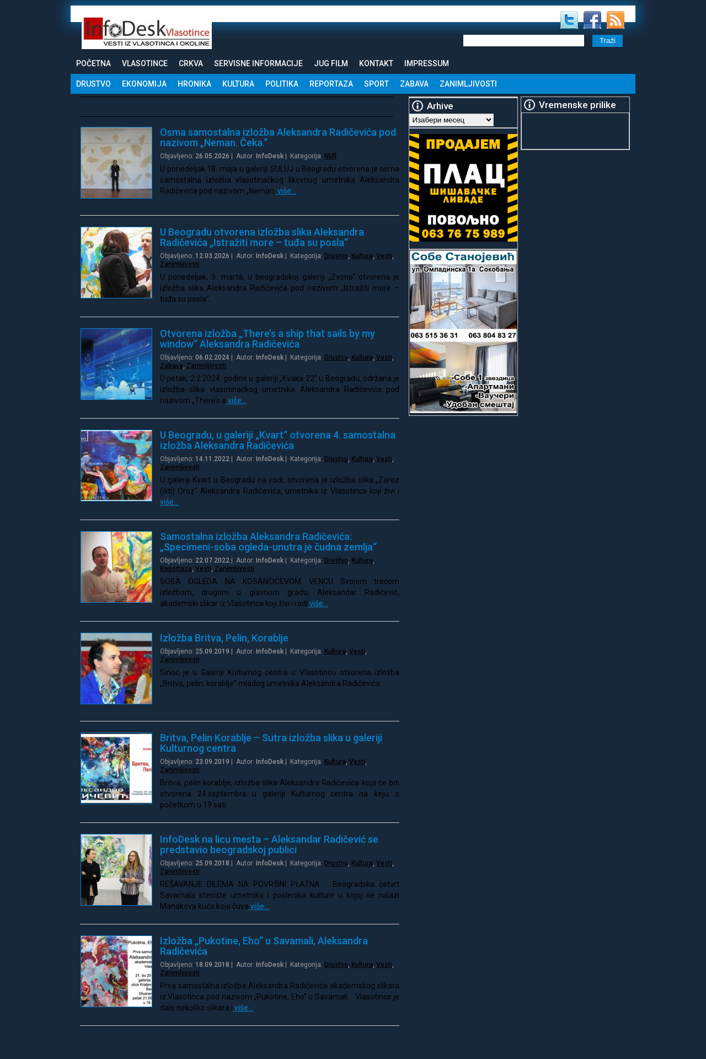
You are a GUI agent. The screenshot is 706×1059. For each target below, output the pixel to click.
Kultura (238, 83)
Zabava (414, 83)
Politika (281, 83)
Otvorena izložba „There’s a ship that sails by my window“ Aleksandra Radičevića (267, 339)
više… (286, 190)
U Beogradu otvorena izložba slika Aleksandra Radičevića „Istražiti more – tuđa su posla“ (262, 237)
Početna (93, 63)
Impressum (426, 63)
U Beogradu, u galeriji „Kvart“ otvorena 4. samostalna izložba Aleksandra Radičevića (277, 440)
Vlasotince (145, 63)
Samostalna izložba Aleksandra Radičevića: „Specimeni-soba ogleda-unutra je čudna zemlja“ (268, 542)
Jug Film (331, 63)
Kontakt (376, 63)
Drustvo (93, 83)
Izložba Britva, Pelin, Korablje (224, 638)
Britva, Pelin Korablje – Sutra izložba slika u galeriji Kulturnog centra (271, 743)
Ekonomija (144, 83)
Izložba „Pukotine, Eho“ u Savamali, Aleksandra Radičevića (264, 946)
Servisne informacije (258, 63)
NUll (330, 156)
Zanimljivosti (468, 83)
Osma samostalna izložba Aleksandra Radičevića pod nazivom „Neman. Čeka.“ (278, 137)
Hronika (194, 83)
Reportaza (331, 83)
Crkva (191, 63)
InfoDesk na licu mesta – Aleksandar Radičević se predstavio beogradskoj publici (269, 844)
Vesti (384, 256)
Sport (376, 83)
